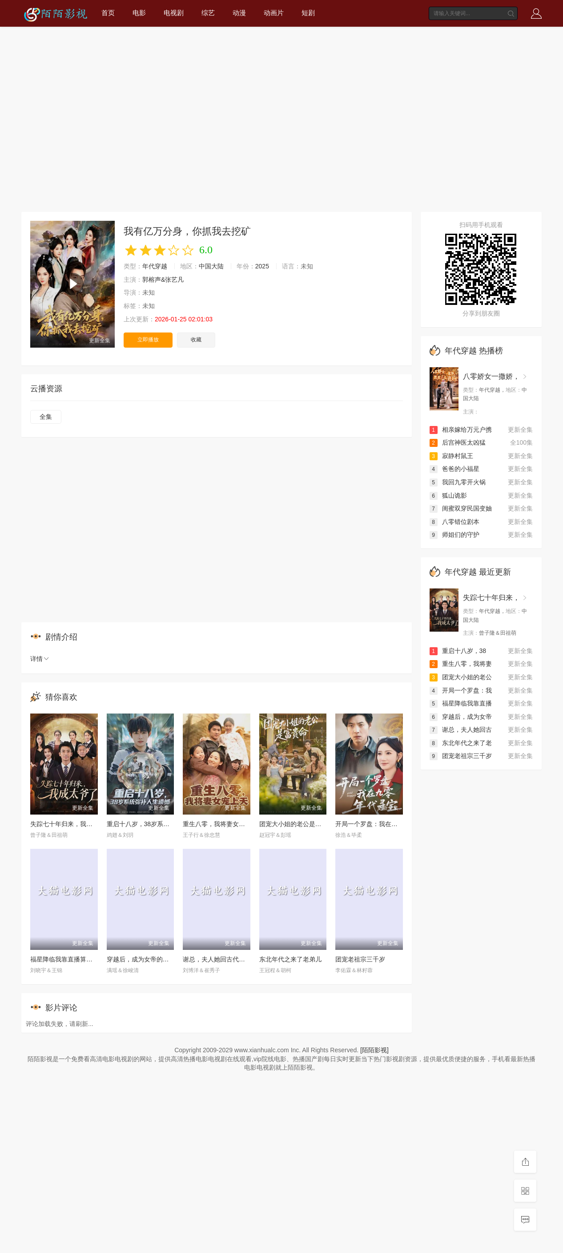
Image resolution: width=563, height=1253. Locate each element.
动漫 (239, 12)
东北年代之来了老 (461, 742)
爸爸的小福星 (454, 468)
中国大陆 (211, 266)
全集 (46, 416)
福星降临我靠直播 (461, 703)
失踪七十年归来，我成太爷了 (70, 823)
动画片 (274, 12)
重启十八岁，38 (458, 650)
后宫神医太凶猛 (458, 442)
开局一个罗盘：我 (461, 690)
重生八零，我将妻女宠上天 (220, 823)
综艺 (208, 12)
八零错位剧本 (454, 521)
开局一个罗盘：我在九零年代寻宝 (382, 823)
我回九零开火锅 (458, 482)
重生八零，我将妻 (461, 663)
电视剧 (174, 12)
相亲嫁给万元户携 (461, 429)
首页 (108, 12)
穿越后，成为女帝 (461, 716)
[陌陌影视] (374, 1050)
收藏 (196, 340)
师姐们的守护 (454, 534)
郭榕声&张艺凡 (163, 279)
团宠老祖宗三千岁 (360, 959)
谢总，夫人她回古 (461, 729)
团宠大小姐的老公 (461, 677)
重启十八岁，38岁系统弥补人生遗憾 (157, 823)
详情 (40, 658)
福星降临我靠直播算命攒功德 (70, 959)
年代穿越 (154, 266)
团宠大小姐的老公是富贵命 (296, 823)
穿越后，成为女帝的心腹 (141, 959)
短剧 (308, 12)
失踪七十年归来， (491, 597)
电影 (139, 12)
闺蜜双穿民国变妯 (461, 508)
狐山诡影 (448, 495)
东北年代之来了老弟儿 (290, 959)
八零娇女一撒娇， (491, 376)
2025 (262, 266)
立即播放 (148, 340)
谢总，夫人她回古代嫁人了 (220, 959)
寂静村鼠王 (451, 455)
